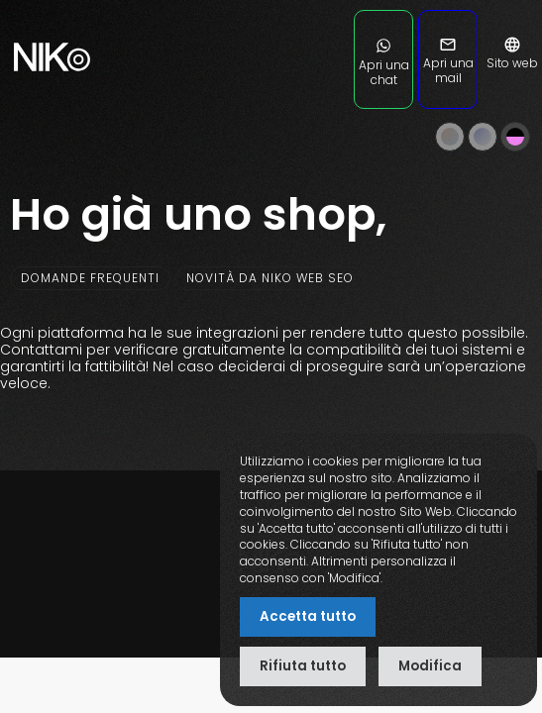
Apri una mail (448, 63)
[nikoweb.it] (49, 98)
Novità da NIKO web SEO (270, 277)
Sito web (512, 56)
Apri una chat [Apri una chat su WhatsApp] (384, 65)
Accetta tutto (308, 616)
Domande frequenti (90, 277)
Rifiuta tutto (303, 666)
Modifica (430, 666)
